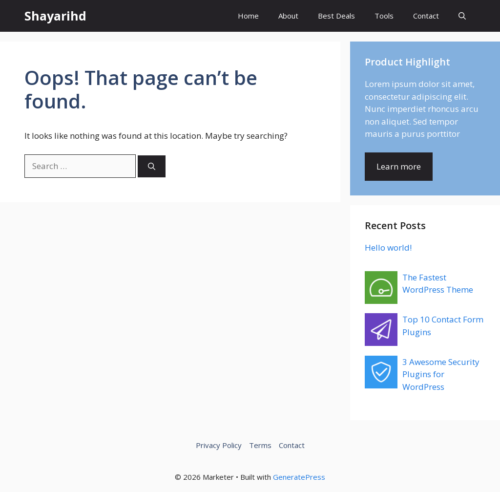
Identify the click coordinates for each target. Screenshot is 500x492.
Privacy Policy (219, 445)
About (288, 16)
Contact (426, 16)
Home (248, 16)
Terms (260, 445)
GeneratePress (299, 477)
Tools (384, 16)
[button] (462, 16)
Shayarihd (55, 15)
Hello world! (388, 247)
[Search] (152, 166)
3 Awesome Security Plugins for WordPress (440, 374)
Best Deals (336, 16)
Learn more (398, 166)
